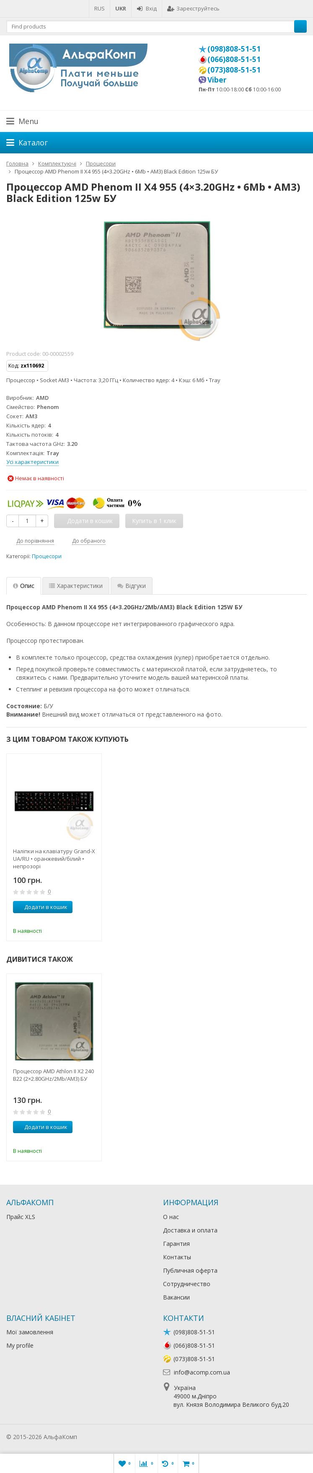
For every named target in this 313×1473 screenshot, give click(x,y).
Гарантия (176, 1244)
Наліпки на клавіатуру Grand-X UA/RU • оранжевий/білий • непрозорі (54, 858)
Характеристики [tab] (76, 586)
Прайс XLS (20, 1217)
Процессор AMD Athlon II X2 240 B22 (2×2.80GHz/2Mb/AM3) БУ (53, 1074)
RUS (99, 8)
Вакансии (176, 1297)
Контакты (177, 1257)
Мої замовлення (29, 1332)
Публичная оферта (190, 1270)
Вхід (147, 8)
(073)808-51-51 (234, 70)
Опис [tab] (23, 586)
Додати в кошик (41, 907)
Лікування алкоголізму (110, 1437)
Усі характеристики (32, 462)
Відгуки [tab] (131, 586)
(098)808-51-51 (234, 49)
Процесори (47, 556)
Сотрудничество (186, 1284)
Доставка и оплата (190, 1230)
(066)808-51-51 (234, 59)
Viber (217, 80)
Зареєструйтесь (193, 8)
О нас (171, 1217)
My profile (20, 1345)
